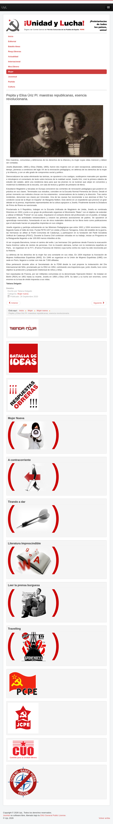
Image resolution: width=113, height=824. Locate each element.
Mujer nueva (22, 294)
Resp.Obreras (14, 51)
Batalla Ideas (14, 46)
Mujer (10, 71)
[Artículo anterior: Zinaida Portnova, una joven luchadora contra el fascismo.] (13, 303)
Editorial (12, 41)
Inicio (10, 36)
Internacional (14, 61)
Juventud (12, 77)
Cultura (11, 87)
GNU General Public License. (53, 815)
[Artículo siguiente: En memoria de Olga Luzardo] (99, 303)
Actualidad (13, 56)
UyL (4, 7)
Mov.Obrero (13, 66)
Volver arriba (104, 818)
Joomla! (6, 815)
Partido (11, 82)
